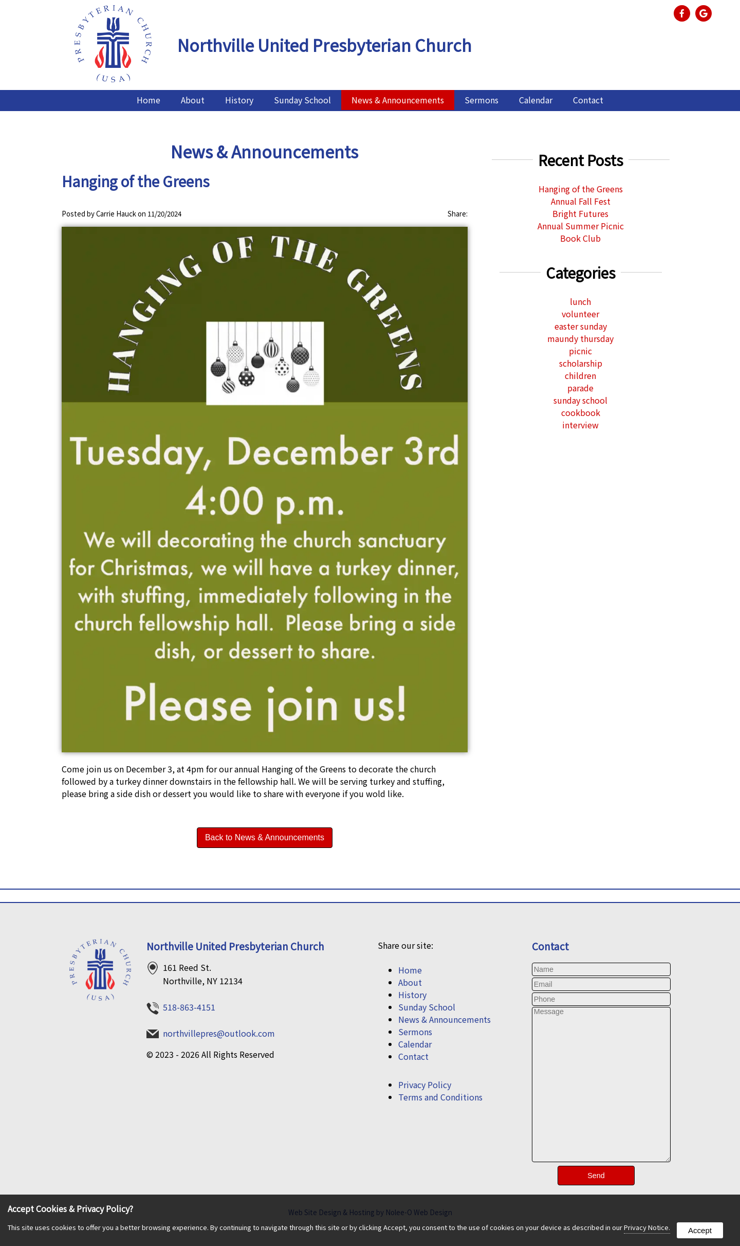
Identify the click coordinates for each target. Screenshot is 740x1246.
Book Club (580, 238)
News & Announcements (397, 100)
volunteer (580, 314)
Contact (588, 100)
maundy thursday (580, 338)
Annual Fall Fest (580, 201)
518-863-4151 (189, 1007)
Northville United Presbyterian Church (235, 946)
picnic (580, 351)
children (580, 375)
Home (148, 100)
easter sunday (580, 326)
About (193, 100)
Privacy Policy (424, 1084)
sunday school (580, 400)
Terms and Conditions (440, 1097)
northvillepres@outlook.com (219, 1033)
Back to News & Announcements (264, 837)
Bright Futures (580, 213)
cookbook (580, 412)
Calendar (535, 100)
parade (580, 388)
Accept (700, 1230)
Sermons (481, 100)
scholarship (580, 363)
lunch (580, 301)
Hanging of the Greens (581, 189)
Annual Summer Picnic (581, 226)
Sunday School (302, 100)
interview (580, 425)
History (239, 100)
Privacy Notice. (647, 1227)
